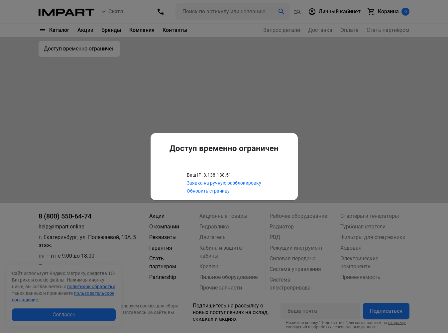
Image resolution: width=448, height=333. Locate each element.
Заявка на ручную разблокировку (224, 183)
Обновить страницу (208, 191)
